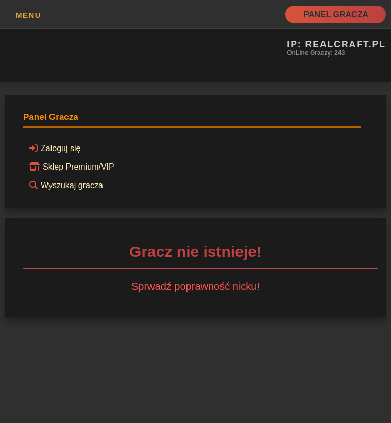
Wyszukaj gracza (64, 185)
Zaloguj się (53, 148)
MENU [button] (28, 15)
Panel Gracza (335, 14)
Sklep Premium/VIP (70, 166)
